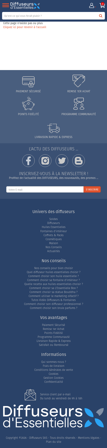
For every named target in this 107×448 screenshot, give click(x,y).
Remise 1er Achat (53, 329)
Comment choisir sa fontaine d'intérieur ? (53, 280)
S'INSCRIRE (92, 189)
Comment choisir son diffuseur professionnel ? (53, 304)
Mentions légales (88, 438)
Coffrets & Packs (53, 235)
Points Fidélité (53, 333)
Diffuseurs (53, 223)
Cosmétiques (54, 239)
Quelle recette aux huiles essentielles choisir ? (53, 284)
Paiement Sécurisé (53, 325)
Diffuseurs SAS (38, 438)
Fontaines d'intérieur (53, 231)
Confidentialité (53, 382)
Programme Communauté (54, 337)
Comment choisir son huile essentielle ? (53, 276)
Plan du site (53, 442)
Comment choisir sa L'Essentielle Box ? (53, 288)
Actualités (53, 251)
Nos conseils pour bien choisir (53, 268)
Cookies (53, 374)
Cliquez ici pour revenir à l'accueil (24, 27)
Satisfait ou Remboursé (53, 345)
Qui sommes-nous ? (53, 362)
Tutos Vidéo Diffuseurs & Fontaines (53, 300)
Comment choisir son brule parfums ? (53, 308)
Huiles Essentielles (53, 227)
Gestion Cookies (53, 378)
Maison (53, 243)
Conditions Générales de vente (53, 370)
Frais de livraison (53, 366)
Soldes (53, 219)
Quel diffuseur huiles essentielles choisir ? (53, 272)
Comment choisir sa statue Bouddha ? (53, 292)
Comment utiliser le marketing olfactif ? (54, 296)
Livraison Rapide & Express (54, 341)
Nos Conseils (54, 247)
